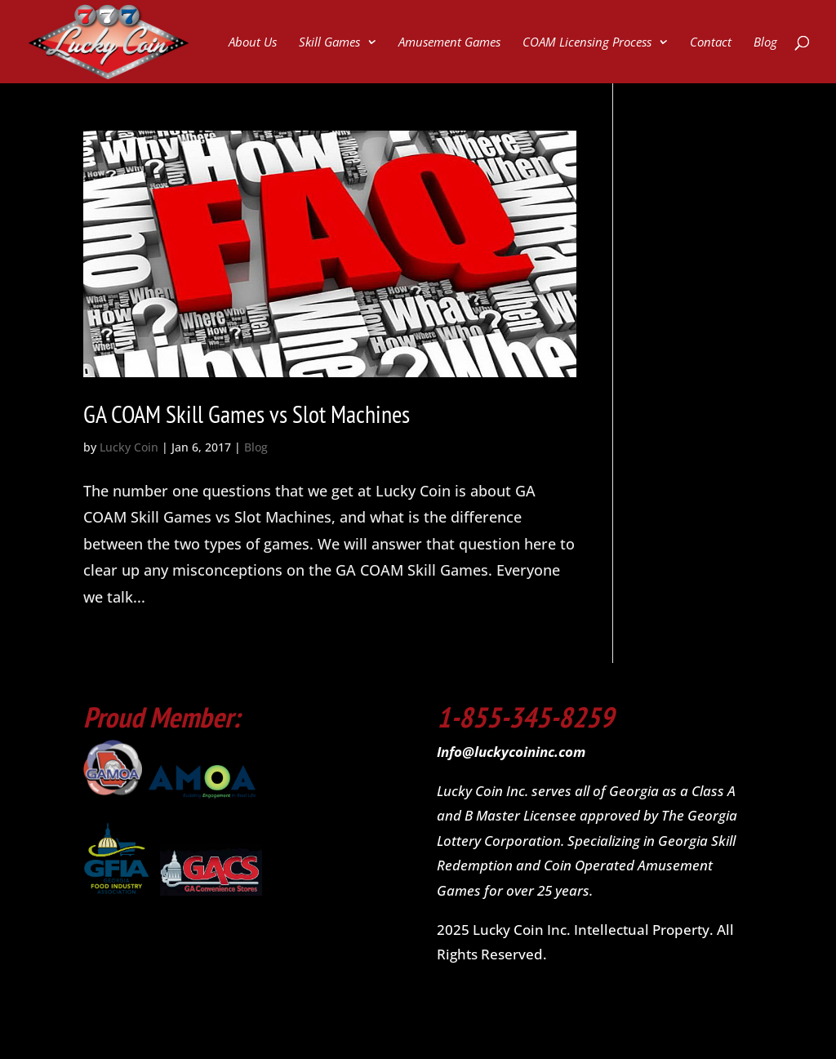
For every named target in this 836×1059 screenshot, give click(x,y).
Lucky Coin (129, 447)
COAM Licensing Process (586, 43)
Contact (711, 43)
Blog (765, 43)
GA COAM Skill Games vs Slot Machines (246, 413)
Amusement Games (449, 43)
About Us (253, 43)
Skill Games (329, 43)
